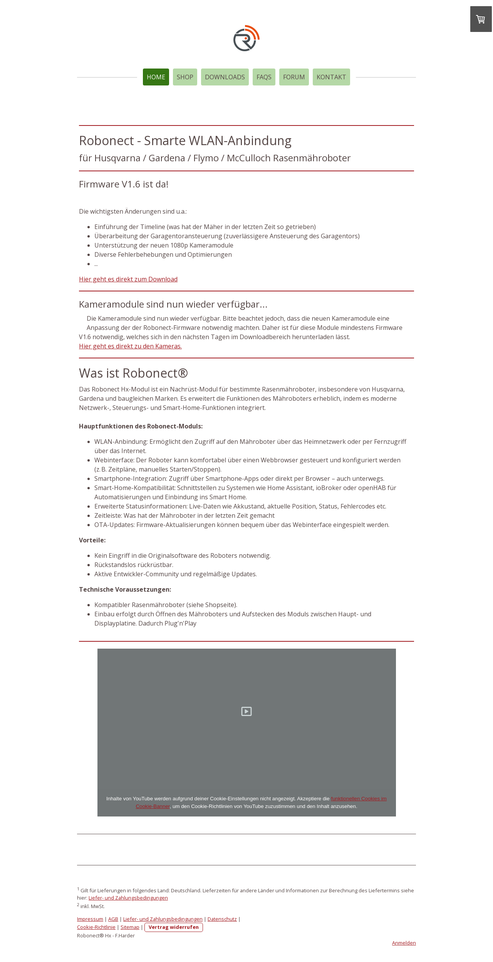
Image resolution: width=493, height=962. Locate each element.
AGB (113, 918)
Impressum (90, 918)
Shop (185, 77)
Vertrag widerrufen (174, 927)
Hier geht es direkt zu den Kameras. (130, 346)
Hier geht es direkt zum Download (128, 279)
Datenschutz (222, 918)
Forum (294, 77)
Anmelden (404, 942)
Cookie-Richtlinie (96, 927)
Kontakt (331, 77)
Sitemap (130, 927)
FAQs (264, 77)
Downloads (225, 77)
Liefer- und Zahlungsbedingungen (128, 897)
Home (156, 77)
